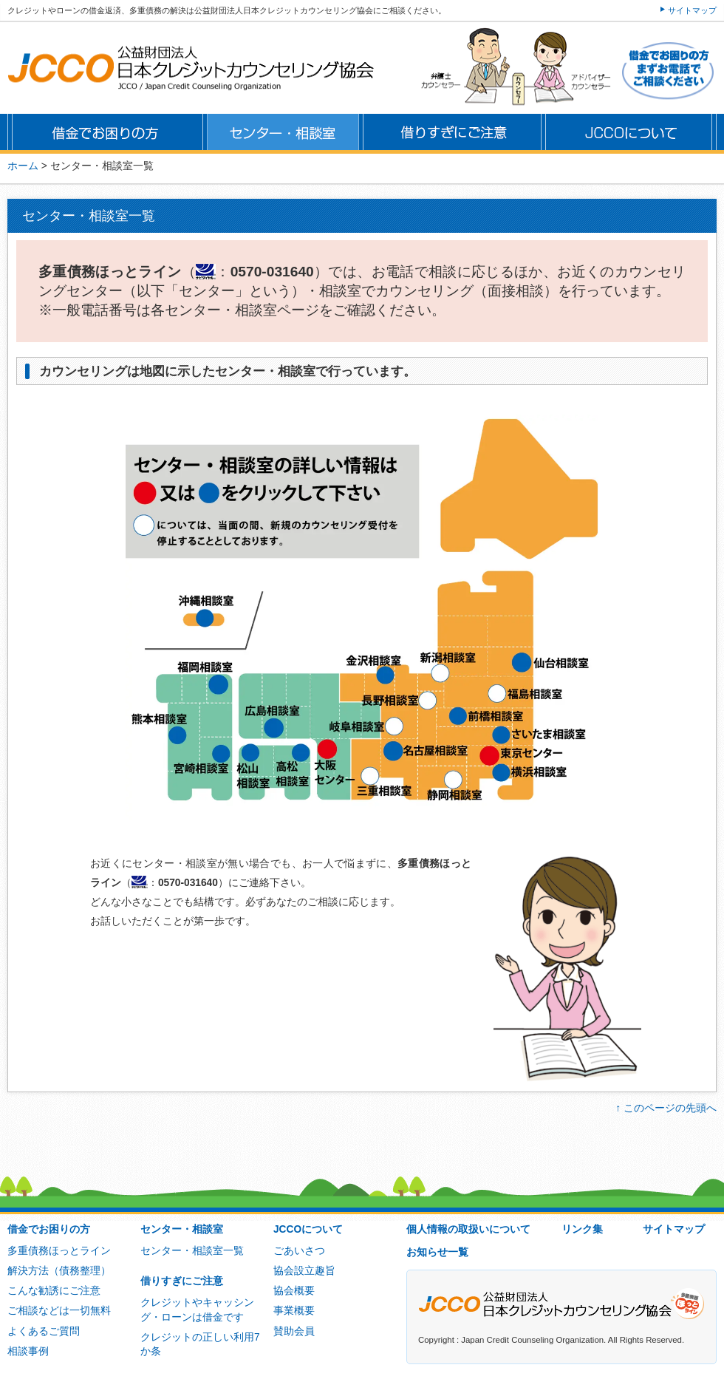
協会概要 (294, 1290)
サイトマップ (692, 10)
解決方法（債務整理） (59, 1270)
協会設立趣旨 (304, 1270)
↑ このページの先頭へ (666, 1108)
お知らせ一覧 (437, 1252)
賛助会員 (294, 1331)
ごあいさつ (299, 1250)
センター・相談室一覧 (192, 1250)
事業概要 (294, 1310)
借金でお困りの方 (48, 1229)
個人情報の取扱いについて (468, 1229)
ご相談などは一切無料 (59, 1310)
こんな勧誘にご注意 (53, 1290)
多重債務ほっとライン (59, 1250)
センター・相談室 (181, 1229)
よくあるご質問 (43, 1331)
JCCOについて (308, 1229)
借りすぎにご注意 (181, 1281)
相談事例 (28, 1351)
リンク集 (582, 1229)
